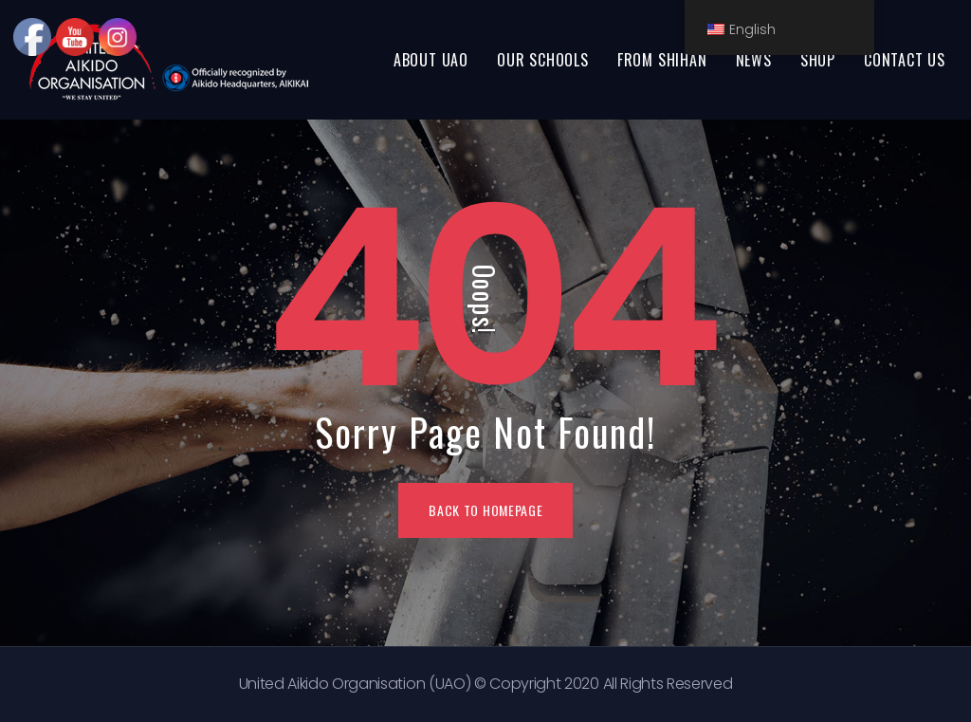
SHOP (817, 59)
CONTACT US (904, 59)
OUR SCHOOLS (543, 59)
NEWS (754, 59)
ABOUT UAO (431, 59)
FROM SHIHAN (662, 59)
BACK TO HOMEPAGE (485, 510)
